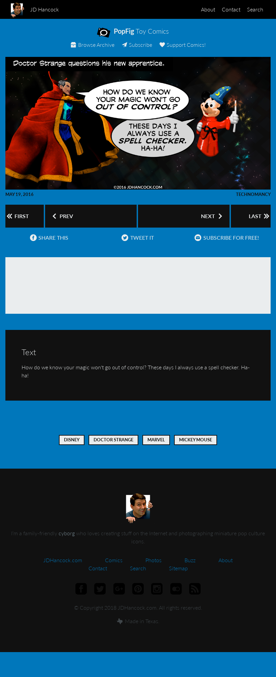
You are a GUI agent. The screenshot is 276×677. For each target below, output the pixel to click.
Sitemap (178, 577)
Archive (90, 49)
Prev (62, 221)
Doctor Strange (113, 448)
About (194, 9)
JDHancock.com (62, 569)
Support (185, 49)
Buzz (190, 569)
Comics (114, 569)
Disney (71, 448)
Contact (223, 9)
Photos (153, 569)
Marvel (156, 448)
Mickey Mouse (195, 448)
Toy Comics (144, 35)
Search (252, 9)
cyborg (67, 542)
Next (208, 221)
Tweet (135, 246)
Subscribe (136, 49)
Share (47, 246)
